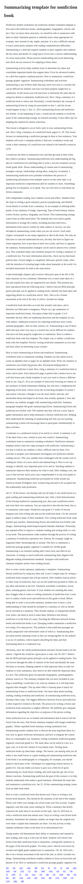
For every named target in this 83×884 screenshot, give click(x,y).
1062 (15, 881)
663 (68, 875)
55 (20, 875)
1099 (43, 871)
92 (61, 868)
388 (35, 868)
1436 (8, 871)
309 (7, 868)
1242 (33, 875)
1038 (61, 875)
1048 (65, 878)
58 (49, 868)
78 (7, 875)
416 (57, 871)
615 (42, 868)
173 (29, 871)
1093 (74, 868)
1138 (21, 878)
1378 (57, 878)
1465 (29, 868)
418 (14, 871)
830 (35, 878)
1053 (43, 878)
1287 (21, 868)
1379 (22, 871)
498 (50, 878)
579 (72, 878)
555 (54, 875)
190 (71, 871)
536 (26, 875)
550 (14, 868)
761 (55, 868)
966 (47, 875)
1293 (28, 878)
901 (35, 871)
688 (22, 881)
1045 (13, 875)
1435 (50, 871)
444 (67, 868)
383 (14, 878)
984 (7, 878)
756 (40, 875)
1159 (7, 881)
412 (64, 871)
